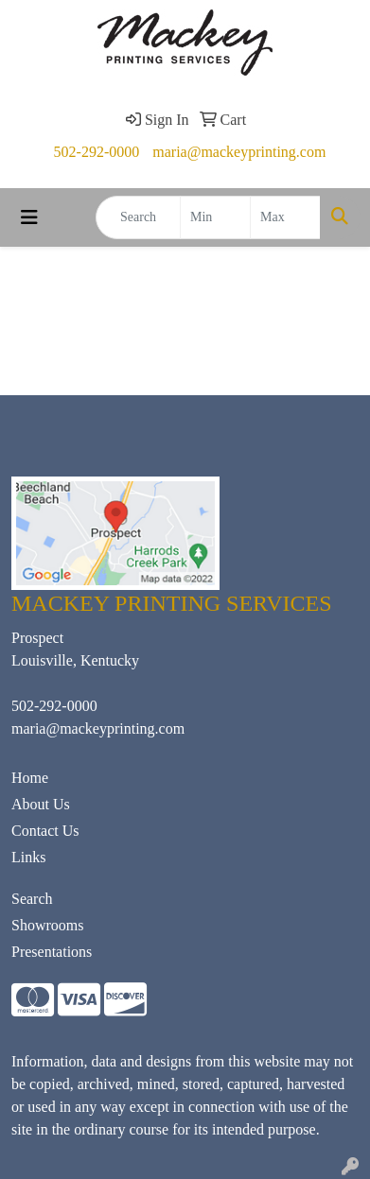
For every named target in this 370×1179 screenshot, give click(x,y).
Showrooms (47, 925)
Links (28, 857)
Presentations (51, 952)
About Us (40, 804)
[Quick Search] (138, 217)
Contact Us (45, 831)
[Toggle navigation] (29, 217)
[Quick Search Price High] (285, 217)
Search (32, 899)
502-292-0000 (97, 152)
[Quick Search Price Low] (215, 217)
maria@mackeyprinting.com (239, 152)
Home (29, 778)
